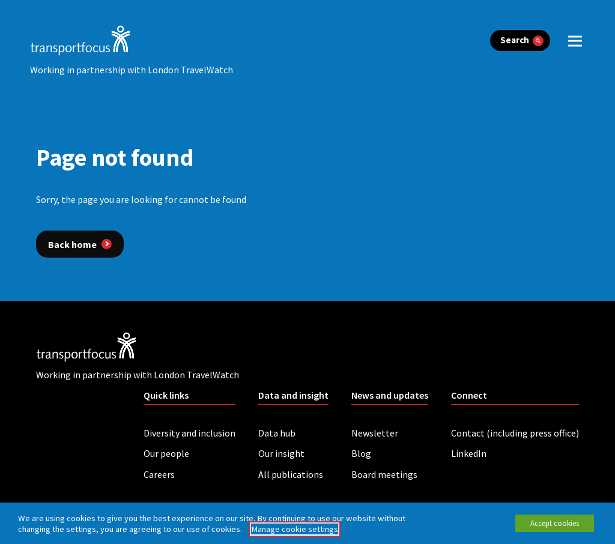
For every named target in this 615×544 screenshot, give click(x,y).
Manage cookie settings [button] (294, 529)
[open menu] (575, 40)
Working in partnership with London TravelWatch (131, 70)
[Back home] (80, 244)
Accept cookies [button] (554, 523)
